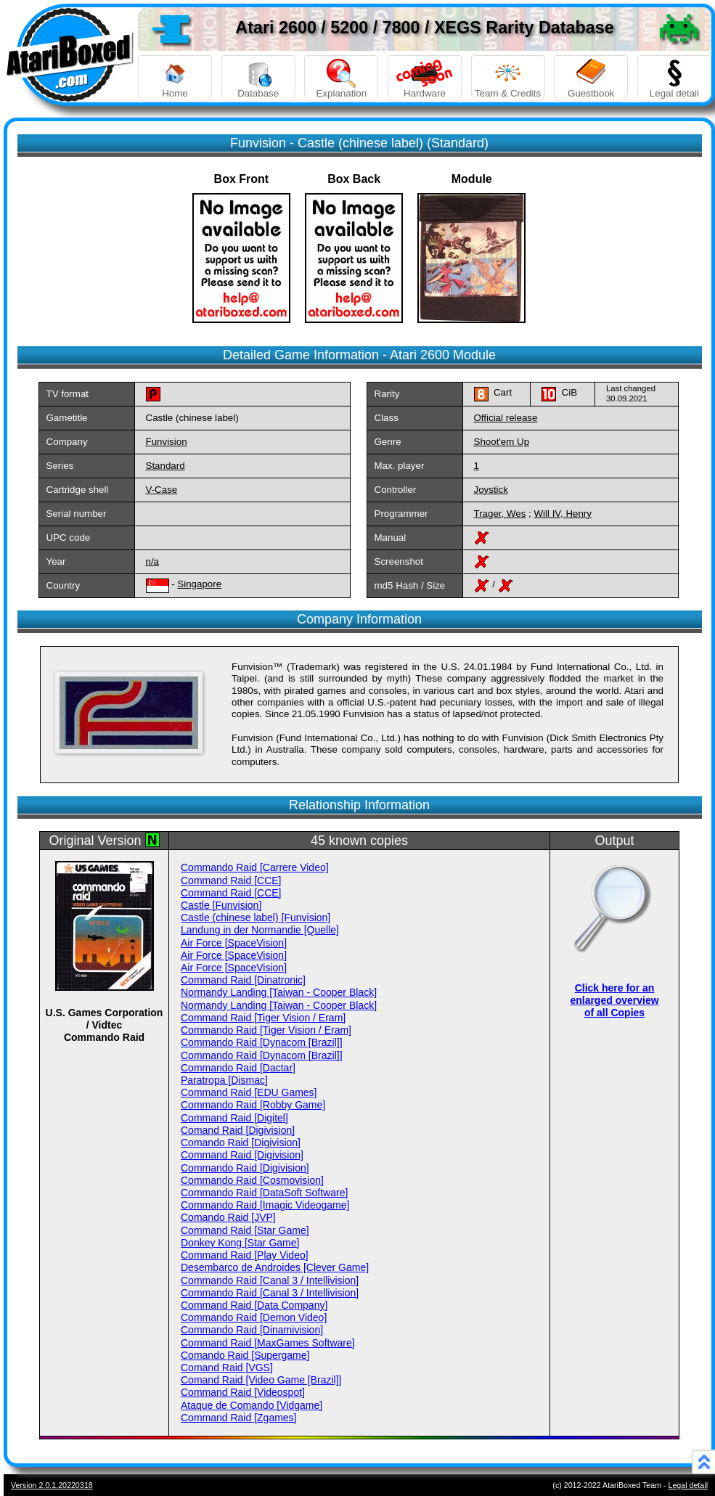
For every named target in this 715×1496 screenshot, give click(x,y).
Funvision (166, 441)
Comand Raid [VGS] (227, 1367)
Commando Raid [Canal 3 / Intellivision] (270, 1280)
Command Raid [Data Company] (254, 1305)
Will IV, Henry (563, 513)
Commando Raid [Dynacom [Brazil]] (262, 1042)
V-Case (162, 489)
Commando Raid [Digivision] (245, 1168)
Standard (165, 465)
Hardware (424, 79)
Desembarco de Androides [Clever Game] (275, 1267)
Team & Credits (508, 79)
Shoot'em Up (502, 441)
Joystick (491, 489)
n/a (153, 561)
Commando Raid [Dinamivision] (252, 1330)
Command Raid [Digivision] (242, 1155)
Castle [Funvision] (221, 905)
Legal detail (674, 79)
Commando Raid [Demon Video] (254, 1317)
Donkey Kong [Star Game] (240, 1242)
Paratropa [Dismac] (224, 1080)
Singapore (199, 584)
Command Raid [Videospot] (243, 1392)
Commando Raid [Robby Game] (253, 1105)
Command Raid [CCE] (231, 880)
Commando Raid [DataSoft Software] (264, 1192)
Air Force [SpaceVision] (234, 943)
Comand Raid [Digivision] (238, 1130)
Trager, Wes (500, 513)
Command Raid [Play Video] (245, 1255)
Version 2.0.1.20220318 (52, 1485)
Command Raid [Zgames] (239, 1417)
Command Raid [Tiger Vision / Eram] (263, 1017)
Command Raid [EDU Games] (249, 1092)
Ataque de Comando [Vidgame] (251, 1405)
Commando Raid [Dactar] (238, 1068)
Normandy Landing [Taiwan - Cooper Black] (279, 992)
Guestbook (591, 79)
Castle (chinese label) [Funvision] (255, 917)
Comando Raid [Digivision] (241, 1142)
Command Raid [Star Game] (245, 1230)
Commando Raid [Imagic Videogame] (265, 1205)
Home (175, 79)
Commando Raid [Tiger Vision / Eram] (266, 1030)
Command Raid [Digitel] (234, 1118)
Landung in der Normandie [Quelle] (260, 930)
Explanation (341, 79)
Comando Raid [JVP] (228, 1217)
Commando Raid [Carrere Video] (255, 867)
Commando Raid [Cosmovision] (252, 1180)
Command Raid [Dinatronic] (243, 980)
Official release (506, 417)
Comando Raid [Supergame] (245, 1355)
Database (258, 79)
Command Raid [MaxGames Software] (268, 1343)
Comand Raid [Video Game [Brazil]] (261, 1380)
